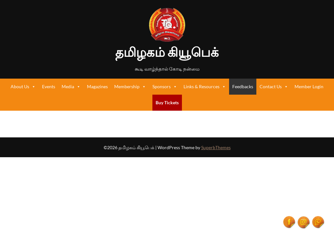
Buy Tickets (167, 102)
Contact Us (274, 87)
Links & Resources (205, 87)
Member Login (309, 86)
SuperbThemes (216, 147)
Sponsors (164, 87)
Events (48, 86)
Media (71, 87)
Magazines (97, 86)
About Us (23, 87)
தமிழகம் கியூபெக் (167, 52)
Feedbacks (242, 86)
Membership (130, 87)
